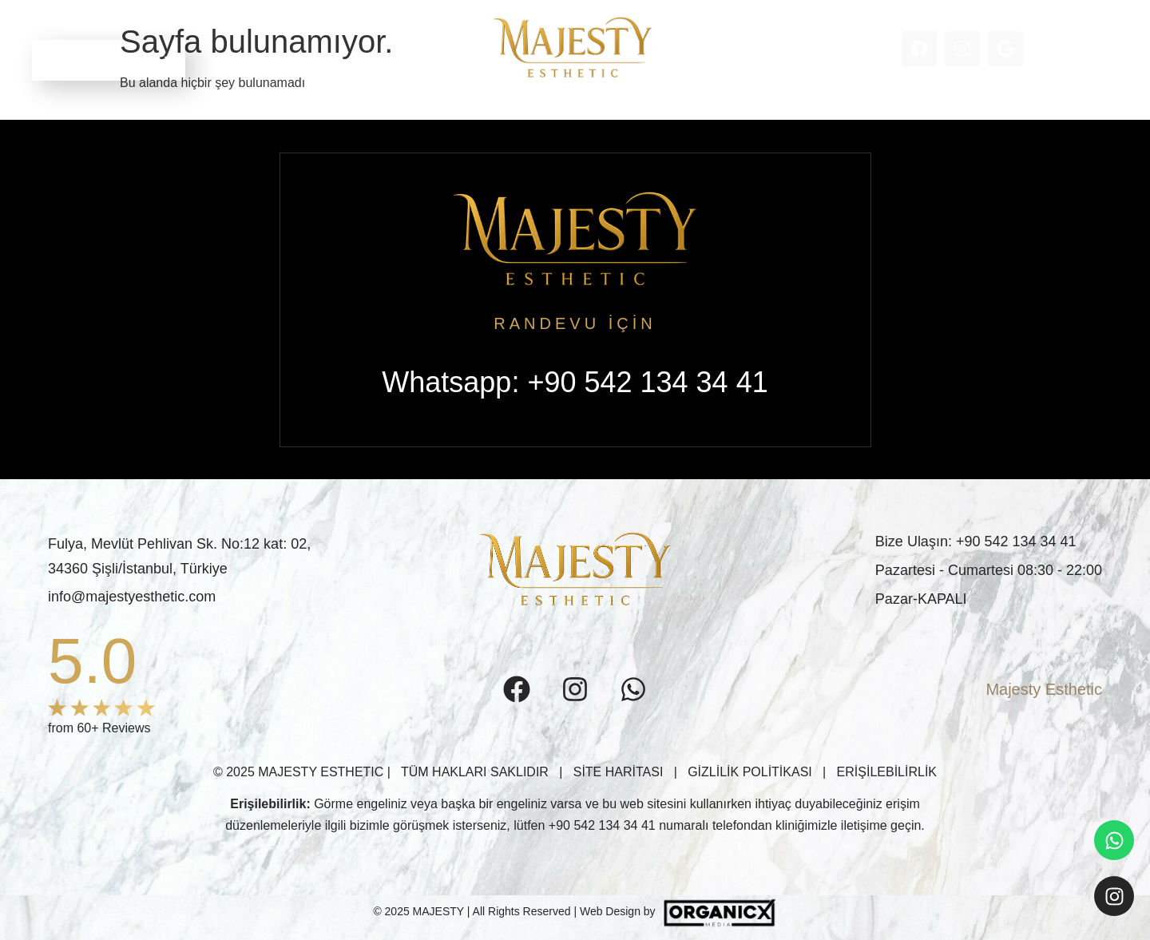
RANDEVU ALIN (108, 60)
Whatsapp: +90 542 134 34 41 (574, 382)
